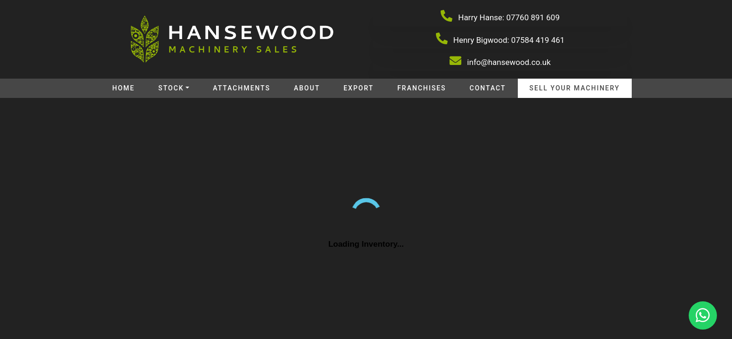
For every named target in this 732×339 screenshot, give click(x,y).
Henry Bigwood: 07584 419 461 (500, 38)
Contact (488, 88)
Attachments (241, 88)
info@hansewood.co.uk (500, 61)
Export (359, 88)
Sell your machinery (575, 88)
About (307, 88)
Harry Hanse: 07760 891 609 (500, 16)
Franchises (421, 88)
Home (123, 88)
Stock (171, 88)
